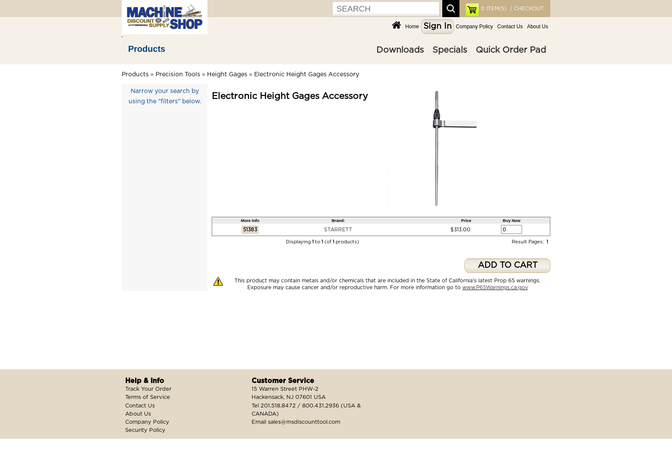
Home (412, 27)
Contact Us (509, 27)
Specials (449, 50)
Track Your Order (148, 389)
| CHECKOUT (526, 8)
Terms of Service (147, 397)
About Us (537, 27)
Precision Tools (178, 75)
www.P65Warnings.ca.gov (495, 287)
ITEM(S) (494, 8)
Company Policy (474, 27)
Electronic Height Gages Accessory (306, 75)
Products (146, 49)
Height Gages (227, 75)
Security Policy (145, 430)
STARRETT (338, 229)
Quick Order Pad (511, 50)
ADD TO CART (507, 265)
